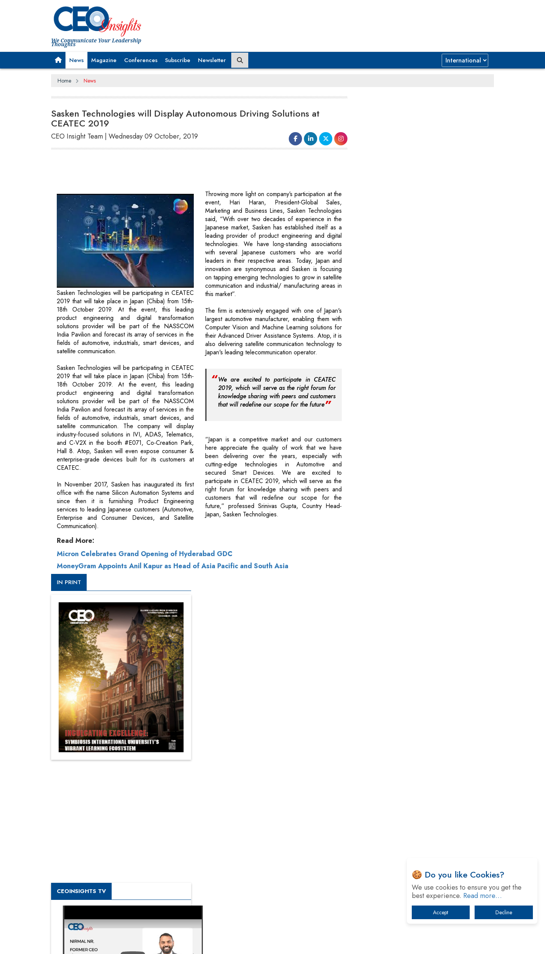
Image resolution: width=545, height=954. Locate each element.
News (76, 60)
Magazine (104, 60)
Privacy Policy (143, 942)
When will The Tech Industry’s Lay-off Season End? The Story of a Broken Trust (426, 744)
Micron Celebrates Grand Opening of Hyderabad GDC (144, 552)
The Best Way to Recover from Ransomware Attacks (419, 807)
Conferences (140, 60)
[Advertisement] (189, 171)
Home (64, 80)
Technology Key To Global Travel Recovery (417, 764)
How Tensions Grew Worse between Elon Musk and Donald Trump (423, 830)
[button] (58, 60)
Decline (503, 912)
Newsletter (212, 60)
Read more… (482, 896)
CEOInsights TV (384, 410)
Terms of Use (187, 942)
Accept (440, 912)
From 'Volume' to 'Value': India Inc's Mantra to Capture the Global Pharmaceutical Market (421, 705)
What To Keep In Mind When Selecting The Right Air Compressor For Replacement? (424, 783)
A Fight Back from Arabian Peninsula (410, 724)
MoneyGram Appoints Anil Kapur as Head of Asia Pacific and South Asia (172, 564)
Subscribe (177, 60)
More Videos (374, 528)
